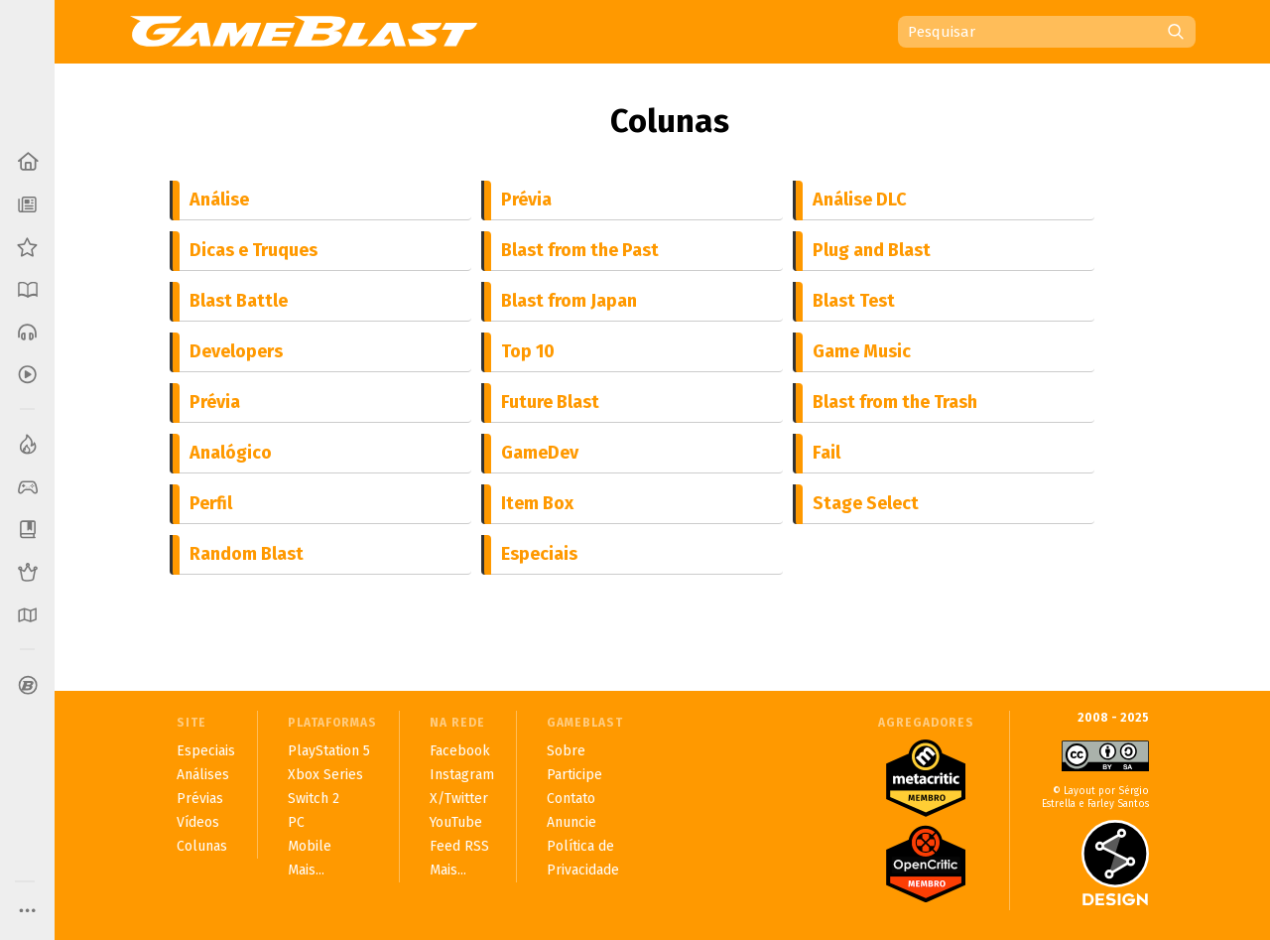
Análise (219, 199)
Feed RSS (459, 846)
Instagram (462, 774)
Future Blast (550, 402)
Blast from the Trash (895, 402)
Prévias (200, 798)
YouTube (456, 822)
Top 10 (528, 351)
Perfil (211, 503)
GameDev (539, 453)
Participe (574, 774)
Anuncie (571, 822)
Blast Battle (239, 301)
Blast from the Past (580, 250)
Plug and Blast (872, 250)
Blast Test (854, 301)
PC (296, 822)
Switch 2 (313, 798)
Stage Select (866, 503)
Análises (203, 774)
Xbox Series (325, 774)
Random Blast (247, 554)
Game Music (862, 351)
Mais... (306, 870)
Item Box (537, 503)
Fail (826, 453)
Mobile (309, 846)
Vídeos (198, 822)
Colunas (669, 121)
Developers (236, 351)
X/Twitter (459, 798)
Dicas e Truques (254, 250)
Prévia (526, 199)
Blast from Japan (569, 301)
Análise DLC (860, 199)
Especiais (539, 554)
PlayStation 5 (329, 750)
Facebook (460, 750)
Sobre (566, 750)
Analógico (231, 453)
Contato (571, 798)
